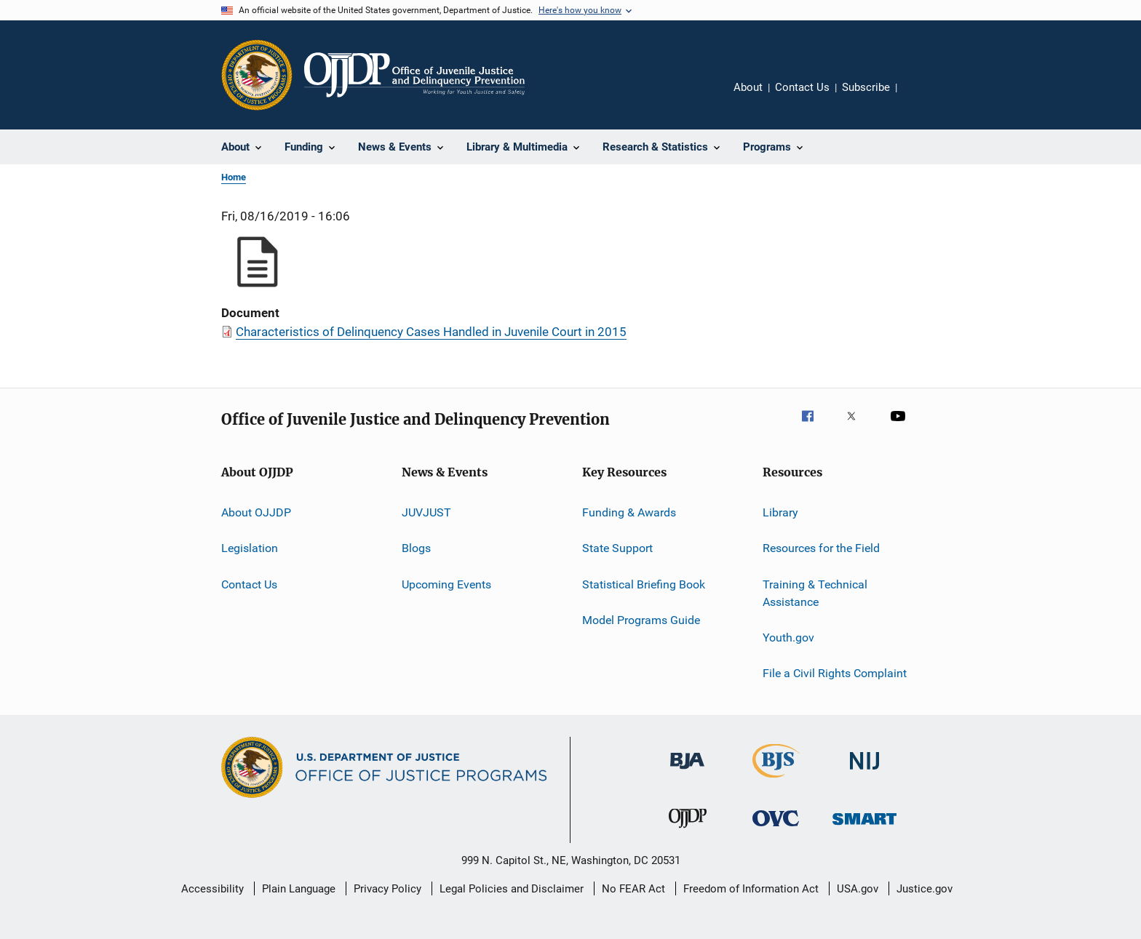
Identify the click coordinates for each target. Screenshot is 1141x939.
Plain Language (298, 888)
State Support (617, 548)
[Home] (414, 75)
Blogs (416, 548)
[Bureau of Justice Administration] (687, 772)
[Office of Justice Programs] (257, 75)
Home (233, 177)
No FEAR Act (633, 888)
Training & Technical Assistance (815, 593)
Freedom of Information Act (751, 888)
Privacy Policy (387, 888)
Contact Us (802, 87)
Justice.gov (924, 888)
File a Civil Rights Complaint (835, 673)
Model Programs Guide (641, 620)
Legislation (249, 548)
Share (920, 97)
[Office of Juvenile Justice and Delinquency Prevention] (688, 830)
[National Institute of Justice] (864, 772)
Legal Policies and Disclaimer (512, 888)
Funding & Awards (629, 512)
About (748, 87)
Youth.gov (788, 637)
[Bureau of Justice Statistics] (776, 780)
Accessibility (212, 888)
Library (780, 512)
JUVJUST (426, 512)
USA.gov (857, 888)
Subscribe (866, 87)
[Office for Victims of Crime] (775, 828)
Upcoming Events (446, 584)
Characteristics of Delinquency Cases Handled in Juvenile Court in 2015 (431, 331)
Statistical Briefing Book (643, 584)
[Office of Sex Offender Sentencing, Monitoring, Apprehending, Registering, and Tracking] (864, 827)
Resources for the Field (821, 548)
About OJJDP (256, 512)
